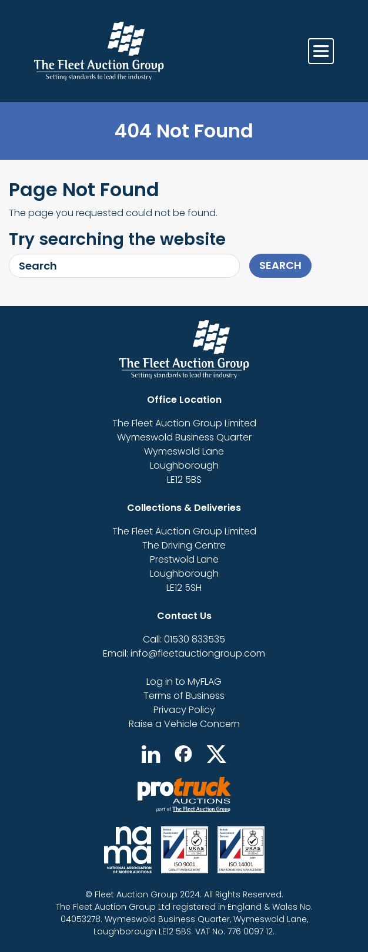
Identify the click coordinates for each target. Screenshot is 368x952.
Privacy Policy (184, 709)
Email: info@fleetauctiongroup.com (184, 653)
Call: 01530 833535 (184, 639)
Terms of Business (184, 695)
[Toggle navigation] (321, 51)
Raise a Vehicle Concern (184, 724)
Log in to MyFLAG (184, 681)
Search (280, 265)
